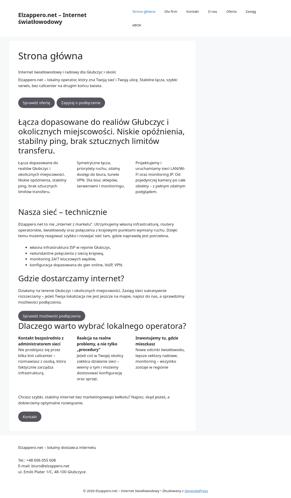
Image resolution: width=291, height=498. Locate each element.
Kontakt (192, 11)
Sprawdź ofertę (36, 102)
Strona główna (144, 11)
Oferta (231, 11)
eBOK (136, 25)
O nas (212, 11)
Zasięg (251, 11)
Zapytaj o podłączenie (80, 102)
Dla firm (170, 11)
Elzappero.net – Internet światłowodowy (52, 18)
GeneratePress (196, 490)
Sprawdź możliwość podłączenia (52, 316)
